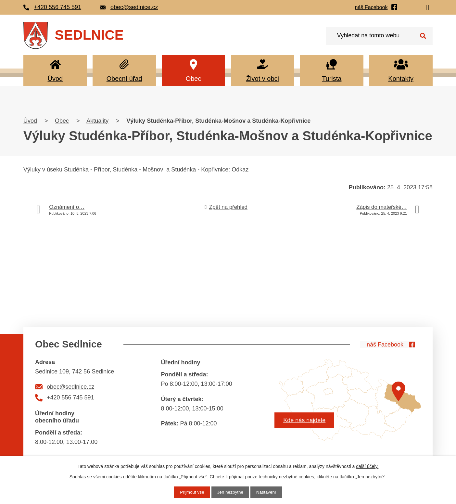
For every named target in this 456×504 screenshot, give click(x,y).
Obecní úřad (124, 78)
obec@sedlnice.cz (70, 387)
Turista (331, 78)
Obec (193, 78)
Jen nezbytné (230, 492)
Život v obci (262, 78)
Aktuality (97, 121)
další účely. (367, 466)
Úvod (55, 78)
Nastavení (267, 492)
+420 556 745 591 (70, 397)
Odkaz (240, 169)
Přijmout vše (191, 492)
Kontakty (400, 78)
